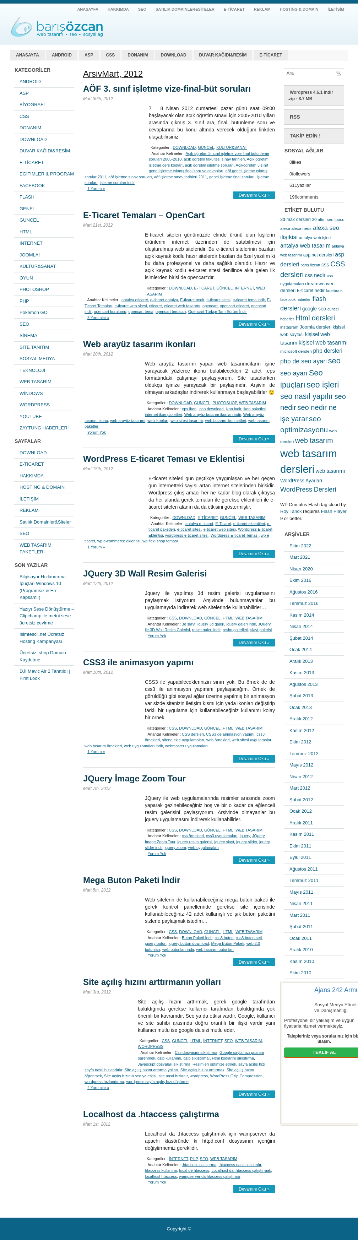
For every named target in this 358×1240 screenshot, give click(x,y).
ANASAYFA (87, 9)
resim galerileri (235, 630)
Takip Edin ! (305, 136)
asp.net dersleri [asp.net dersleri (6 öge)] (318, 255)
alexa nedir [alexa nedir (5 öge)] (302, 228)
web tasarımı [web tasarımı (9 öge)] (330, 471)
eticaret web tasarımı (182, 306)
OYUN (26, 278)
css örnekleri (193, 836)
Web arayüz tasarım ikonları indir (212, 414)
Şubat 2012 (301, 799)
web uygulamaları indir (143, 746)
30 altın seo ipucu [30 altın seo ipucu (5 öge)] (328, 219)
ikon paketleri (254, 409)
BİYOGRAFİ (32, 104)
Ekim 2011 (300, 846)
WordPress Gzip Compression (236, 1076)
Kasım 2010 (301, 961)
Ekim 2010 (300, 972)
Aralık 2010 (301, 949)
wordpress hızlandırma (104, 1081)
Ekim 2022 (300, 545)
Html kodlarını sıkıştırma (233, 1058)
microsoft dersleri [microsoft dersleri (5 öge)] (296, 351)
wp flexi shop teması (160, 541)
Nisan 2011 (301, 903)
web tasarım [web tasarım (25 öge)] (314, 440)
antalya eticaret (134, 300)
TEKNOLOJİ (32, 370)
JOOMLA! (30, 255)
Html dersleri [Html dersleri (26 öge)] (315, 318)
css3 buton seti (249, 938)
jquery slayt (224, 842)
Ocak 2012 (300, 811)
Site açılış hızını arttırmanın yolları (152, 982)
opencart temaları (171, 311)
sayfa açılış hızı (251, 1064)
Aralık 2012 (301, 718)
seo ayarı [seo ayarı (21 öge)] (294, 373)
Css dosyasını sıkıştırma (196, 1052)
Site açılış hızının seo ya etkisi (130, 1076)
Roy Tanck (291, 511)
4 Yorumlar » (98, 1087)
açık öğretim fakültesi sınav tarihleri (214, 159)
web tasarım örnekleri (103, 746)
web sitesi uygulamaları (252, 740)
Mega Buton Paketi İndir (131, 880)
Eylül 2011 (300, 857)
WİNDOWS (31, 393)
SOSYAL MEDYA (37, 358)
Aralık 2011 (301, 822)
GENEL (27, 208)
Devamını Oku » (254, 195)
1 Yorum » (96, 188)
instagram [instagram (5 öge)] (289, 327)
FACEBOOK (32, 185)
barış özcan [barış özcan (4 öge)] (310, 265)
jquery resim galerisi (195, 842)
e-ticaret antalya (164, 300)
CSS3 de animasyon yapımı (230, 734)
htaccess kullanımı (161, 1170)
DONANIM (138, 55)
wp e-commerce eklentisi (118, 541)
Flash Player (334, 511)
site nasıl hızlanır (173, 1076)
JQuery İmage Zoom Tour (134, 778)
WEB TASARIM (35, 381)
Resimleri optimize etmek (214, 1064)
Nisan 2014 (301, 626)
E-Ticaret (223, 523)
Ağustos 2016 (303, 592)
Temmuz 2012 (304, 753)
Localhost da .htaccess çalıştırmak (241, 1170)
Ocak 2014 (300, 649)
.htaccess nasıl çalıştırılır (239, 1165)
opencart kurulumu (110, 311)
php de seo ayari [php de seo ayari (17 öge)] (303, 361)
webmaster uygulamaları (186, 746)
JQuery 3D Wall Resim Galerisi (145, 573)
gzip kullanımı (169, 1058)
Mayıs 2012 (301, 765)
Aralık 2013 (301, 661)
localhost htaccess (161, 1176)
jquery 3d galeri (210, 624)
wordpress (199, 1076)
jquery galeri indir (241, 624)
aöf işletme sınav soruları (130, 177)
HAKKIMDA (118, 9)
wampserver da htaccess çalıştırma (209, 1176)
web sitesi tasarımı (186, 420)
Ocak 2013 (300, 707)
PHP (24, 301)
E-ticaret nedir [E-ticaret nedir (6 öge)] (311, 290)
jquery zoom (175, 847)
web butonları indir (178, 949)
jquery (245, 836)
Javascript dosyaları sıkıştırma (164, 1064)
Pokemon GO (34, 312)
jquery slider (246, 842)
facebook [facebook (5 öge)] (334, 290)
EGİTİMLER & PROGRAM (47, 174)
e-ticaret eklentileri (249, 523)
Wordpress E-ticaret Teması (235, 535)
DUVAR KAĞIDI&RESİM (223, 55)
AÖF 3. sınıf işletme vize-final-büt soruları (167, 88)
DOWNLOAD (173, 55)
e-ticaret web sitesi (130, 306)
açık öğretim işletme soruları (209, 165)
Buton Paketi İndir (197, 938)
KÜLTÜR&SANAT (38, 266)
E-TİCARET (234, 9)
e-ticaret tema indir (249, 300)
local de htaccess (194, 1170)
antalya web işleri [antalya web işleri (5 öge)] (315, 237)
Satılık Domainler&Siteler (185, 9)
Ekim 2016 (300, 580)
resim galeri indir (206, 630)
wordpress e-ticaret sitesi (186, 535)
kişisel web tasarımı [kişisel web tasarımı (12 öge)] (323, 343)
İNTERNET (31, 243)
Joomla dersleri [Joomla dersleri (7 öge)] (315, 327)
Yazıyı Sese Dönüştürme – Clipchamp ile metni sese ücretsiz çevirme (47, 616)
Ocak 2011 (300, 938)
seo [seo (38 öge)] (334, 360)
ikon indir (233, 409)
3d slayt (188, 624)
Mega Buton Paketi (227, 943)
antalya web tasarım (56, 26)
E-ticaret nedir (192, 300)
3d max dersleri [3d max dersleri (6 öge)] (295, 219)
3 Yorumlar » (98, 317)
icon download (211, 409)
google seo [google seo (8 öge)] (314, 309)
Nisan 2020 (301, 569)
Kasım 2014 (301, 615)
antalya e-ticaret (199, 523)
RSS (295, 117)
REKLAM (262, 9)
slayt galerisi (261, 630)
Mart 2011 (299, 915)
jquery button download (189, 943)
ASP (89, 55)
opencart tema (141, 311)
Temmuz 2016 (304, 603)
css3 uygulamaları (222, 836)
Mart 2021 (299, 557)
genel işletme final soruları (232, 177)
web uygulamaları (203, 847)
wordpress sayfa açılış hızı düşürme (157, 1081)
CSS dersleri (193, 734)
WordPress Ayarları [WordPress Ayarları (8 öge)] (301, 480)
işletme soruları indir (117, 182)
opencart (210, 306)
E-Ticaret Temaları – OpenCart (144, 215)
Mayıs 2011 (301, 892)
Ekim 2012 (300, 741)
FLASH (27, 197)
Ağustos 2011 (303, 869)
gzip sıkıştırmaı (196, 1058)
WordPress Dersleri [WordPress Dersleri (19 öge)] (308, 489)
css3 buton (224, 938)
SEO (142, 9)
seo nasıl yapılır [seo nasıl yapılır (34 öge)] (306, 396)
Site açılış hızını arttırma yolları (151, 1070)
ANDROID (62, 55)
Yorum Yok (96, 432)
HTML (26, 231)
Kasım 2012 (301, 730)
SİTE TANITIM (34, 347)
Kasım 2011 (301, 834)
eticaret (155, 306)
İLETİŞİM (336, 9)
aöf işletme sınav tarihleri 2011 (180, 177)
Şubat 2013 (301, 695)
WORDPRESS (35, 404)
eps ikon (189, 409)
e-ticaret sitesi (218, 300)
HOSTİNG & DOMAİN (299, 9)
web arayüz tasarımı (127, 420)
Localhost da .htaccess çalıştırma (151, 1114)
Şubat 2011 (301, 926)
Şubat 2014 (301, 638)
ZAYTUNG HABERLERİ (44, 428)
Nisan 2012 (301, 776)
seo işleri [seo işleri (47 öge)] (323, 384)
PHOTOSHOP (34, 289)
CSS (110, 55)
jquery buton (156, 943)
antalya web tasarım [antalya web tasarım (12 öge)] (305, 246)
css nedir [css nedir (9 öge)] (315, 275)
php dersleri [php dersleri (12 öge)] (327, 351)
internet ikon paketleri (163, 414)
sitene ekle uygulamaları (183, 740)
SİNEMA (28, 335)
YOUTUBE (31, 416)
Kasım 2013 (301, 672)
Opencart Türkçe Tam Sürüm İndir (217, 311)
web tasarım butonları (215, 949)
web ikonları (157, 420)
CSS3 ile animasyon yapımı (138, 662)
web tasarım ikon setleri (225, 420)
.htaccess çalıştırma (199, 1165)
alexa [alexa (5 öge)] (285, 228)
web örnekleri (217, 740)
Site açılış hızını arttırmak (202, 1070)
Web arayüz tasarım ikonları (139, 344)
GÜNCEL (29, 220)
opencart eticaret (234, 306)
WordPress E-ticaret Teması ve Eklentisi (164, 459)
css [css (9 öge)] (325, 264)
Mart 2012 (299, 788)
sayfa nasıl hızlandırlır (103, 1070)
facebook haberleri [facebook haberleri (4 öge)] (295, 299)
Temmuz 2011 (304, 880)
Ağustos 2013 (303, 684)
